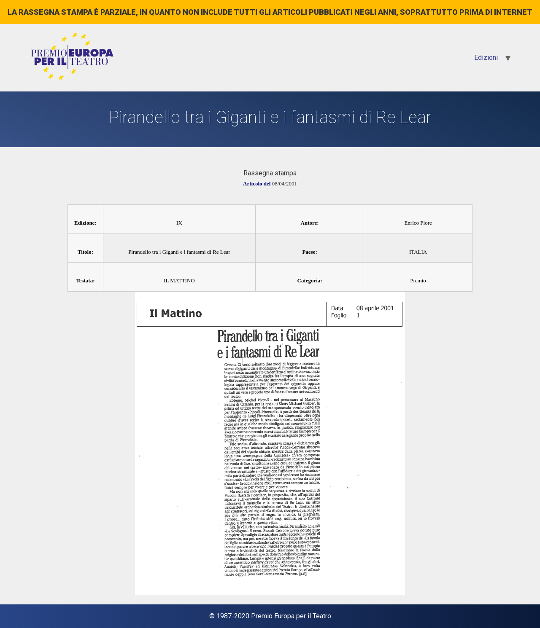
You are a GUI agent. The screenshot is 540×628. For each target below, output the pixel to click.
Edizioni (486, 58)
